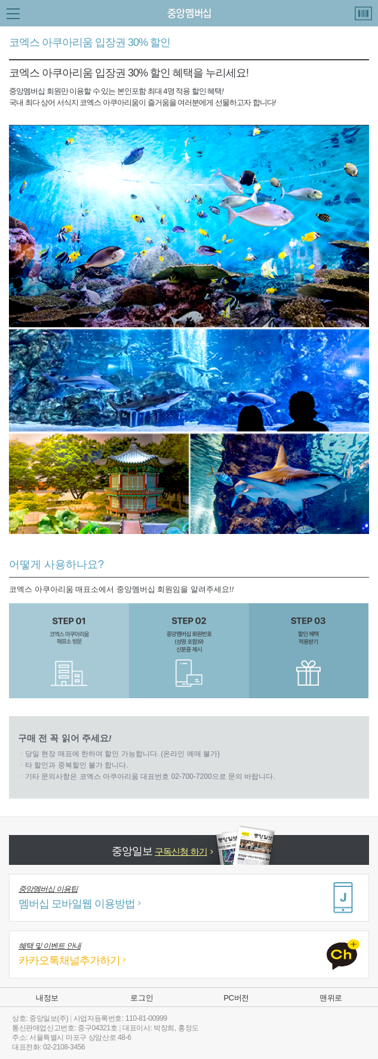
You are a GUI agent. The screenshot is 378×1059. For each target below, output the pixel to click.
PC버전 (235, 997)
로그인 (141, 997)
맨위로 (330, 997)
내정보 (47, 997)
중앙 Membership (189, 13)
